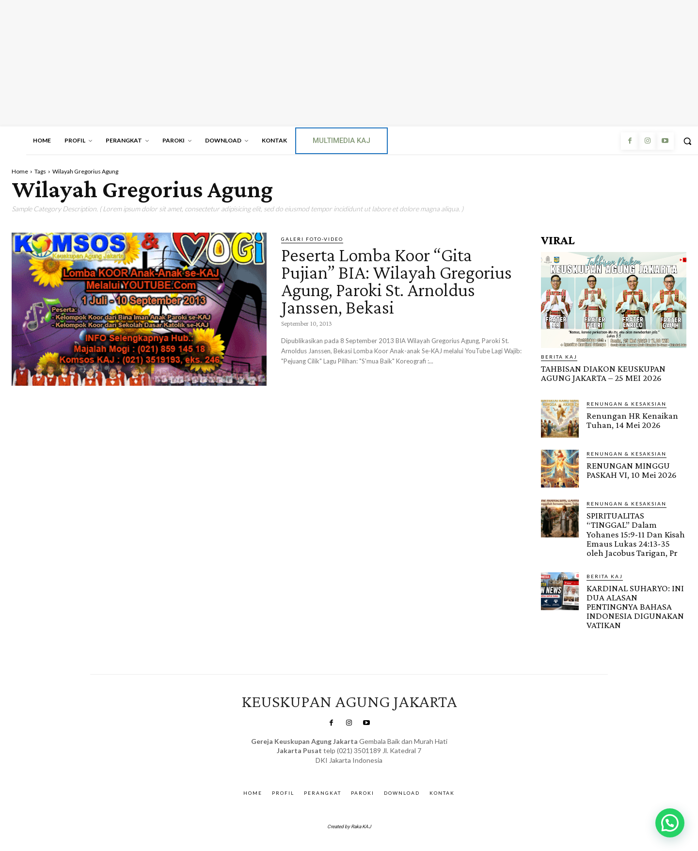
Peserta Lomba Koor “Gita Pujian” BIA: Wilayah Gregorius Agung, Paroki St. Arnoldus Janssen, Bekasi (400, 281)
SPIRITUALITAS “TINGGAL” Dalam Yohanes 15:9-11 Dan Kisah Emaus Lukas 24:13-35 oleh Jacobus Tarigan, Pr (636, 533)
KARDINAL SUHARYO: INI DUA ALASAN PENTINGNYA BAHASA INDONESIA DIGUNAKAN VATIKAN (635, 606)
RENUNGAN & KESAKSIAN (626, 404)
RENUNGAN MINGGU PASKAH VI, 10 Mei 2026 (632, 470)
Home (20, 171)
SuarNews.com (335, 769)
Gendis (375, 769)
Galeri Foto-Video (312, 239)
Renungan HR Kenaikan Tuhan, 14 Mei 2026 (632, 420)
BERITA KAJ (559, 357)
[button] (669, 822)
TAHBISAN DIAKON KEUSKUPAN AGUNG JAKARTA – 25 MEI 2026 (603, 373)
